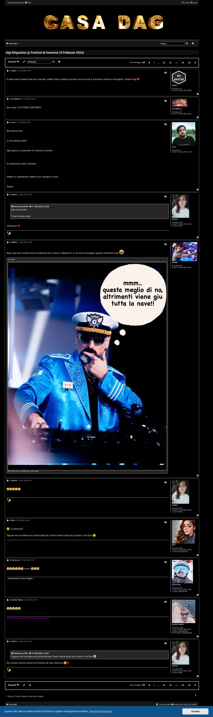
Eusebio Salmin (177, 624)
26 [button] (189, 62)
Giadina (175, 219)
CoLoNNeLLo (177, 109)
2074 (181, 548)
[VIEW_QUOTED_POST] (30, 206)
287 (181, 266)
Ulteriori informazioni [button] (100, 711)
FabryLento (176, 584)
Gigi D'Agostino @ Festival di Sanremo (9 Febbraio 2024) (45, 52)
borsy (174, 147)
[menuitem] (28, 3)
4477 (181, 222)
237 (181, 112)
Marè (173, 545)
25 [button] (183, 62)
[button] (143, 62)
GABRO (175, 262)
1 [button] (154, 62)
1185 (181, 628)
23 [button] (170, 62)
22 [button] (164, 62)
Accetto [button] (195, 711)
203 (181, 588)
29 (180, 89)
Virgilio (174, 85)
